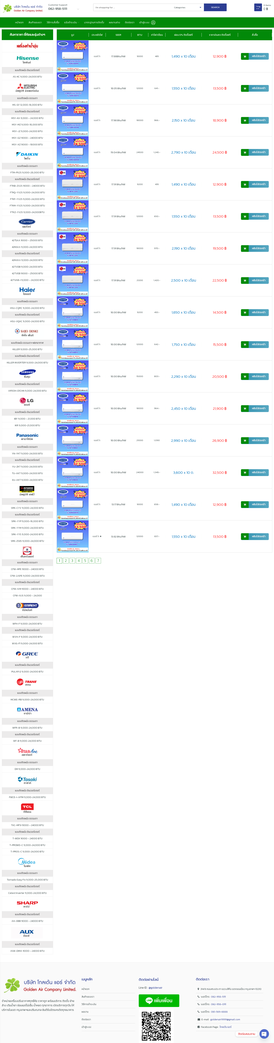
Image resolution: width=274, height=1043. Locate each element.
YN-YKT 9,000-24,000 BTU (27, 455)
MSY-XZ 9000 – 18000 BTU (27, 146)
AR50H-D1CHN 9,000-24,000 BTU (27, 392)
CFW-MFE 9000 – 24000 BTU (27, 571)
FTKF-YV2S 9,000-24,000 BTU (27, 201)
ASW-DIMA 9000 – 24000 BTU (27, 952)
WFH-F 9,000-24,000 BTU (27, 625)
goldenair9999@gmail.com (225, 1021)
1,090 (157, 442)
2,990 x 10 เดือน (183, 442)
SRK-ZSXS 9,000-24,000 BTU (27, 543)
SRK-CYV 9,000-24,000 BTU (27, 510)
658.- (157, 506)
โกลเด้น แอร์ (226, 1029)
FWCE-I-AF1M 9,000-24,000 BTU (27, 799)
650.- (157, 218)
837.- (156, 538)
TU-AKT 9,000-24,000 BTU (27, 475)
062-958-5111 (218, 998)
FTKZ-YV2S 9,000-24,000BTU (27, 214)
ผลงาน (85, 1014)
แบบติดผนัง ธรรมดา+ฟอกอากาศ (27, 344)
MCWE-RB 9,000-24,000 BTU (27, 701)
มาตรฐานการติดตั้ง (110, 23)
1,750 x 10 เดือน (183, 346)
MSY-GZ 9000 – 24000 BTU (27, 139)
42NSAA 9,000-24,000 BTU (27, 248)
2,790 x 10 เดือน (183, 154)
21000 (139, 442)
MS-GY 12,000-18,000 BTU (27, 106)
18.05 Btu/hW (118, 90)
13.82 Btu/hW (118, 538)
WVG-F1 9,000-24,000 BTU (27, 645)
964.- (157, 410)
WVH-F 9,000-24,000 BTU (27, 638)
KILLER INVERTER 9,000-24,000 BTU (27, 364)
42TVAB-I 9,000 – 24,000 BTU (27, 282)
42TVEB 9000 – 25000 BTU (27, 275)
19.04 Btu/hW (118, 154)
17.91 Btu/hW (118, 186)
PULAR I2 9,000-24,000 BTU (27, 673)
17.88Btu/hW (118, 58)
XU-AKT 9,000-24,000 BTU (27, 481)
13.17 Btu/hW (118, 506)
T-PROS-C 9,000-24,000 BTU (27, 853)
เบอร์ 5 (97, 58)
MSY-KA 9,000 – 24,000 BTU (27, 120)
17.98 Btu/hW (118, 122)
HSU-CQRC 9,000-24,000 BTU (27, 309)
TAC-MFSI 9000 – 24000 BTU (27, 827)
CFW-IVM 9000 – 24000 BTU (27, 591)
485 (157, 58)
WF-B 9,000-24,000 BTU (27, 743)
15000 (139, 378)
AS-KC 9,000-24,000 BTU (27, 78)
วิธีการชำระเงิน (89, 1006)
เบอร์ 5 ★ (97, 538)
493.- (157, 314)
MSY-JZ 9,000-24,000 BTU (27, 133)
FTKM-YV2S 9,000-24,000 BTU (27, 207)
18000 (139, 122)
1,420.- (157, 282)
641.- (156, 90)
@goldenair (155, 989)
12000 (139, 90)
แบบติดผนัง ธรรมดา (27, 100)
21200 (140, 282)
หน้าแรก (20, 23)
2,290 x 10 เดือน (183, 378)
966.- (157, 122)
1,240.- (157, 154)
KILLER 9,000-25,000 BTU (27, 351)
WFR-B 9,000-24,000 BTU (27, 729)
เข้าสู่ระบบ (86, 1029)
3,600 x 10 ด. (183, 474)
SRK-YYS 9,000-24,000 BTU (27, 536)
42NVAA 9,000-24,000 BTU (27, 262)
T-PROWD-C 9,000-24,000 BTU (27, 847)
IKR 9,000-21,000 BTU (27, 427)
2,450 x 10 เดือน (183, 410)
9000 (140, 58)
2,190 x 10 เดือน (183, 250)
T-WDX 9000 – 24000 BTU (27, 840)
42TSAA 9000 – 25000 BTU (27, 242)
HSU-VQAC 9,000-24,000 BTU (27, 323)
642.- (157, 346)
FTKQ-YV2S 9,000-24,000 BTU (27, 194)
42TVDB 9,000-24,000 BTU (27, 268)
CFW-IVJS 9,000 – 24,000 (27, 597)
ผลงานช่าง (134, 23)
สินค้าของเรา (39, 23)
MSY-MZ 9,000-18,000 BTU (27, 126)
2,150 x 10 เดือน (183, 122)
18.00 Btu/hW (118, 314)
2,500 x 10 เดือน (183, 282)
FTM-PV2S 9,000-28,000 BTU (27, 174)
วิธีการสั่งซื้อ (60, 23)
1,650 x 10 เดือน (183, 314)
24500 (139, 154)
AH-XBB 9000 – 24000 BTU (27, 922)
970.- (157, 250)
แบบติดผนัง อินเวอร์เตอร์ (27, 72)
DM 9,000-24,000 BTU (27, 770)
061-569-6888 (219, 1014)
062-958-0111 (218, 1006)
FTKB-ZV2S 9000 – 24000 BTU (27, 187)
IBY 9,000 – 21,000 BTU (27, 420)
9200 (140, 186)
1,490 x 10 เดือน (184, 58)
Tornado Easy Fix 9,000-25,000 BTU (27, 881)
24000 (139, 474)
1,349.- (157, 474)
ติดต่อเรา (152, 23)
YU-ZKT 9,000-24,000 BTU (27, 468)
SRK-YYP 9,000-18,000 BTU (27, 523)
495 (157, 186)
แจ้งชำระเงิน (81, 23)
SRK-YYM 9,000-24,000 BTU (27, 529)
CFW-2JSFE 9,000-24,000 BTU (27, 577)
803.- (157, 378)
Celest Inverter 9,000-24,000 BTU (27, 894)
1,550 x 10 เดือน (183, 90)
